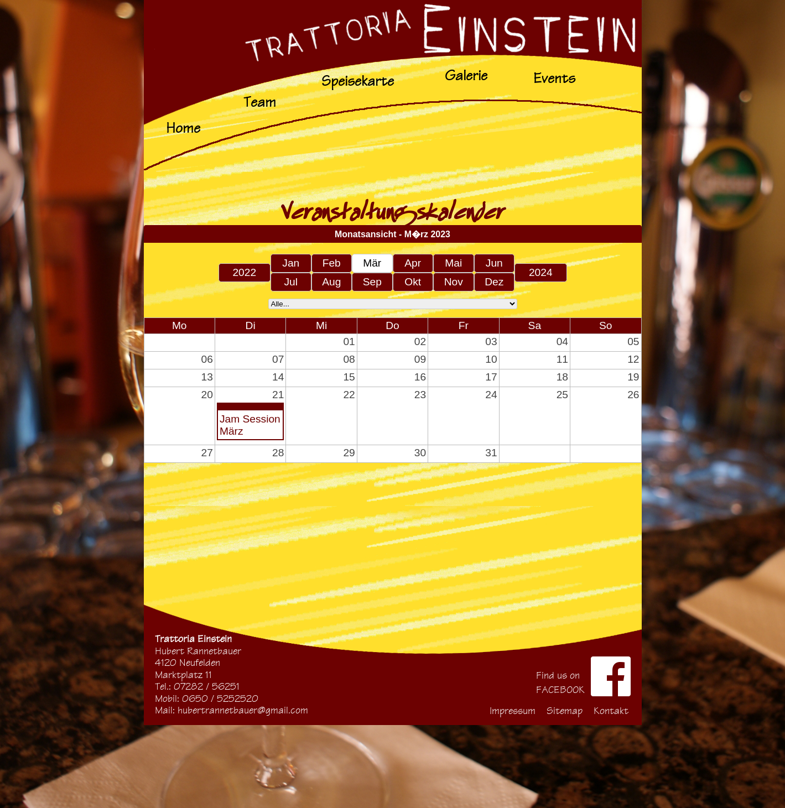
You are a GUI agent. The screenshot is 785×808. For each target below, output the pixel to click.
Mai (453, 263)
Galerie (466, 75)
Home (183, 128)
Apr (412, 263)
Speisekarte (357, 81)
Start (393, 26)
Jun (494, 263)
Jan (290, 263)
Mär (372, 263)
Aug (331, 282)
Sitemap (565, 711)
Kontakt (611, 711)
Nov (453, 282)
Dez (494, 282)
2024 (541, 272)
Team (259, 102)
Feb (332, 263)
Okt (412, 282)
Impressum (513, 711)
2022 (244, 272)
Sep (372, 282)
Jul (291, 282)
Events (554, 78)
